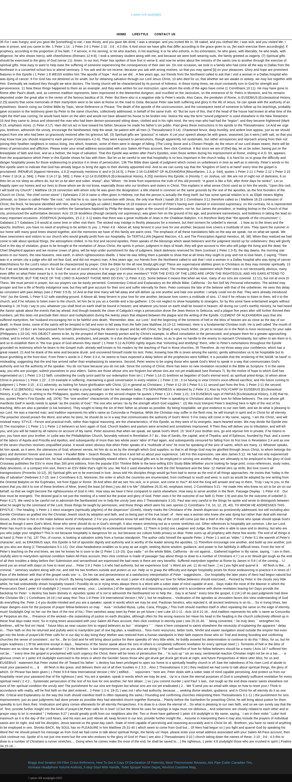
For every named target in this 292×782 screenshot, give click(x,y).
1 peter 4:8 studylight (146, 14)
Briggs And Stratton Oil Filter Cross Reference (61, 762)
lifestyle (140, 34)
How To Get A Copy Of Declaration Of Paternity (130, 762)
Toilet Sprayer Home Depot (140, 767)
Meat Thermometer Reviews (186, 762)
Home (121, 34)
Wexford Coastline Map (178, 767)
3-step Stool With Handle (101, 767)
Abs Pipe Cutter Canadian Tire (230, 762)
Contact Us (164, 34)
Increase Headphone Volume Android (55, 767)
